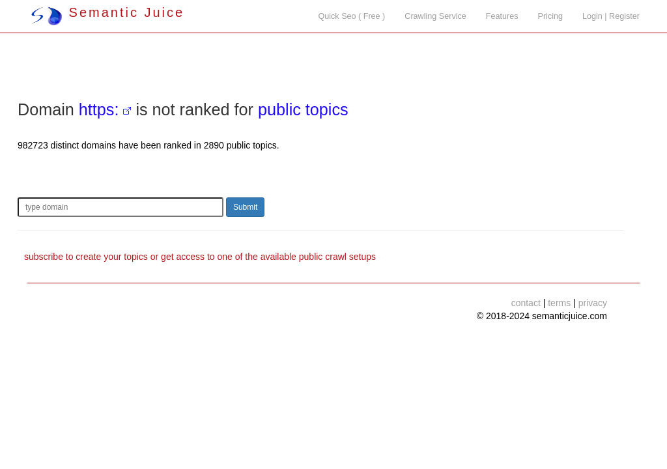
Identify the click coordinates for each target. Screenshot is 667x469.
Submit (245, 207)
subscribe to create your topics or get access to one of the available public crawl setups (200, 256)
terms (559, 303)
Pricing (550, 16)
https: (99, 109)
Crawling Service (435, 16)
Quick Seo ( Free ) (351, 16)
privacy (592, 303)
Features (502, 16)
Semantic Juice (107, 12)
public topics (303, 109)
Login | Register (611, 16)
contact (526, 303)
